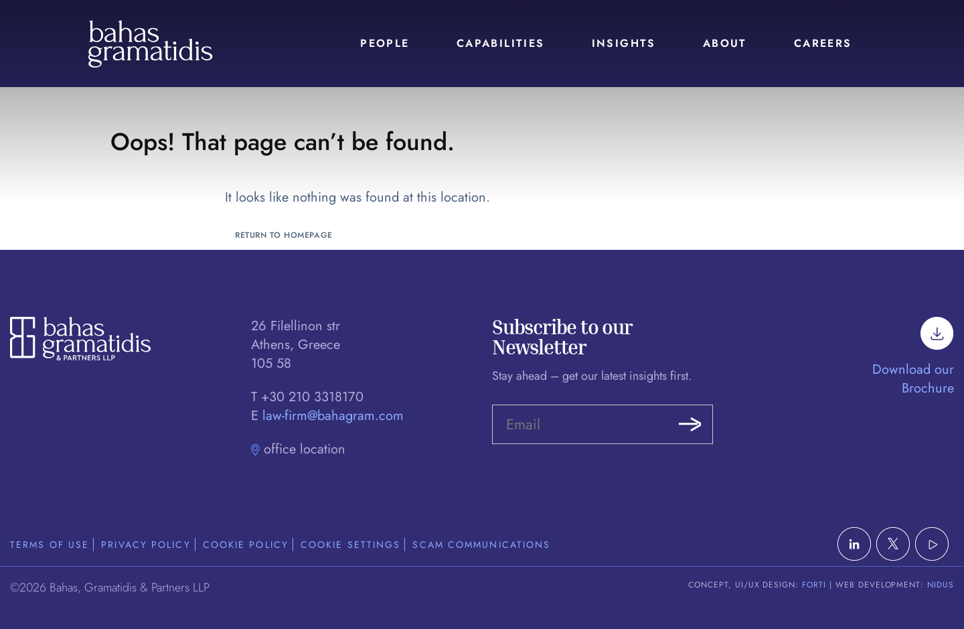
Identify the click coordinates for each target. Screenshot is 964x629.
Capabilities (501, 43)
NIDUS (940, 585)
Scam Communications (481, 544)
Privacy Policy (145, 544)
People (384, 43)
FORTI (814, 585)
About (725, 43)
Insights (624, 43)
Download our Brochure (913, 363)
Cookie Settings (351, 544)
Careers (823, 43)
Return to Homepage (284, 235)
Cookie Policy (246, 544)
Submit (689, 425)
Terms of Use (49, 544)
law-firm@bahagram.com (333, 415)
